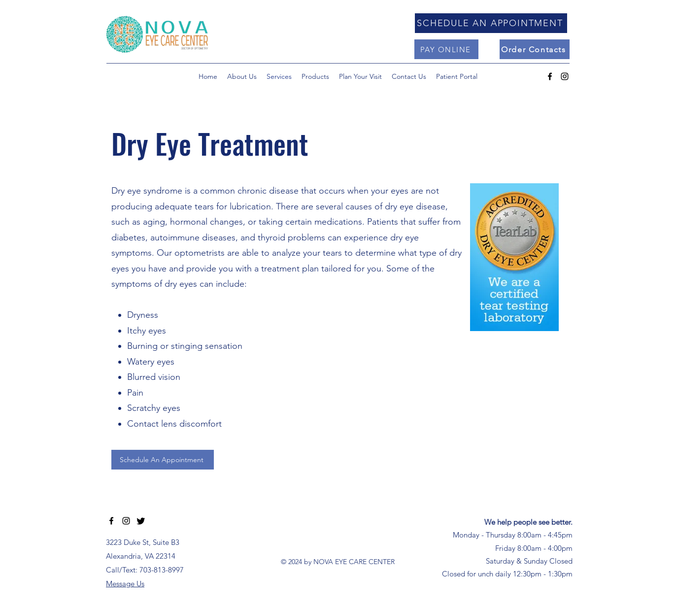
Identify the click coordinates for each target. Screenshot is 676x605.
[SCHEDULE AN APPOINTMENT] (491, 23)
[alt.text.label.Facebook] (550, 76)
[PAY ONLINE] (446, 49)
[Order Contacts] (535, 49)
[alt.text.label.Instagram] (565, 76)
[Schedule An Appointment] (162, 460)
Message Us (125, 583)
